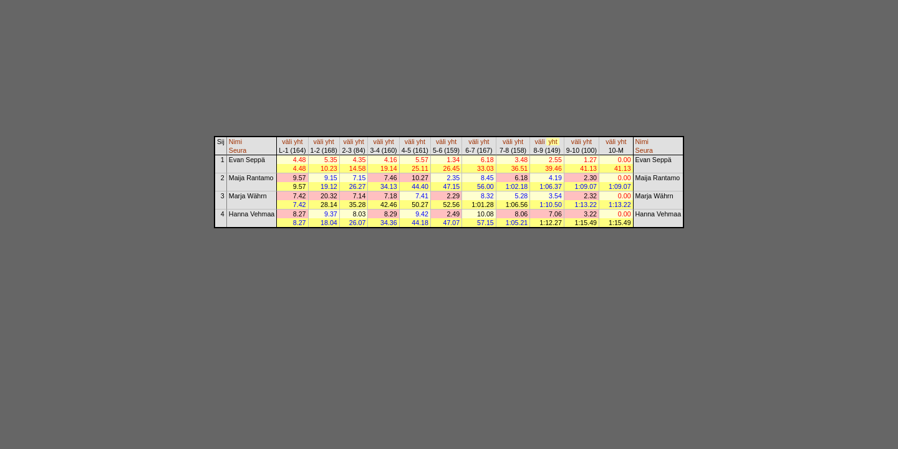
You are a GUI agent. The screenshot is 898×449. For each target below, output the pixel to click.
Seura (237, 150)
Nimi (235, 141)
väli (287, 141)
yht (298, 141)
